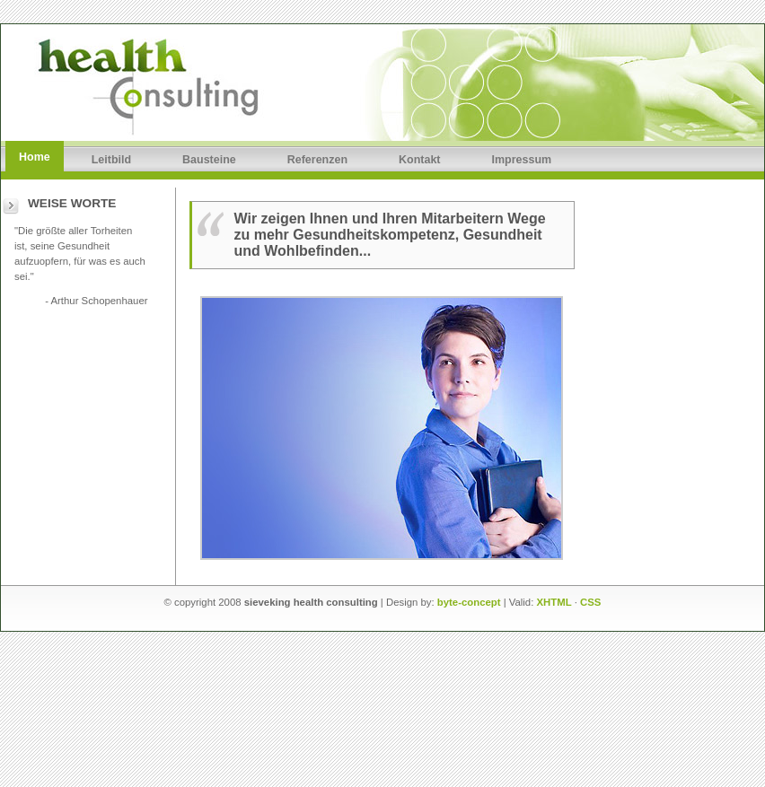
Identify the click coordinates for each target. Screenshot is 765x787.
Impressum (522, 159)
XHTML (554, 602)
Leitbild (111, 159)
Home (34, 157)
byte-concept (469, 602)
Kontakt (419, 159)
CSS (590, 602)
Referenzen (317, 159)
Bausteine (209, 159)
